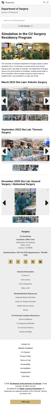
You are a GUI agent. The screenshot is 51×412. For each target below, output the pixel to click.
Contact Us (25, 275)
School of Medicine (9, 12)
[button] (47, 87)
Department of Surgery (14, 8)
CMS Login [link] (25, 402)
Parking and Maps (25, 332)
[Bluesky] (40, 265)
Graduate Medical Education (25, 297)
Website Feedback (25, 348)
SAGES (42, 66)
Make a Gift (25, 288)
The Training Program (17, 20)
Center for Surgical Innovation (25, 301)
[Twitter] (18, 265)
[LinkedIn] (32, 265)
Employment (25, 372)
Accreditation (25, 368)
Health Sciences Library (25, 306)
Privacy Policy (25, 356)
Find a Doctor (25, 280)
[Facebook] (10, 265)
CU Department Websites (25, 323)
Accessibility (25, 364)
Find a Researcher (25, 284)
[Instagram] (25, 265)
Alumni (25, 310)
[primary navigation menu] (48, 2)
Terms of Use (25, 360)
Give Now (25, 376)
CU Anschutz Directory (26, 327)
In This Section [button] (25, 26)
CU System (25, 352)
